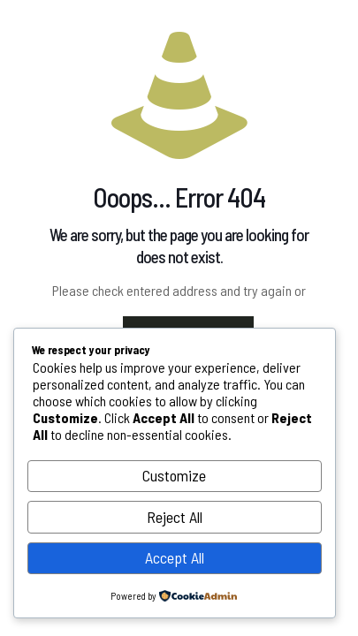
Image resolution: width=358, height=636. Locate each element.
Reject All (174, 516)
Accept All (174, 557)
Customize (174, 475)
